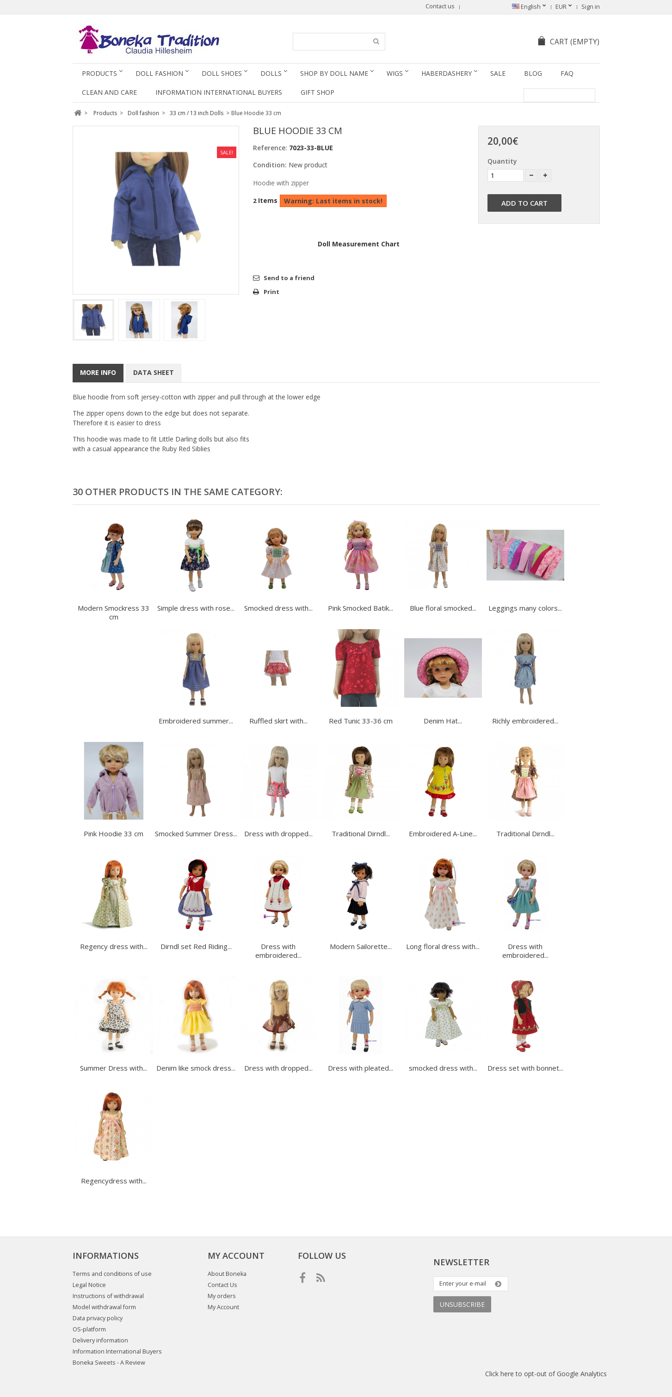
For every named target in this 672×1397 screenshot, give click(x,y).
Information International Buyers (218, 92)
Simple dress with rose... (195, 608)
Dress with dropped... (278, 833)
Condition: (270, 164)
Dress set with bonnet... (525, 1067)
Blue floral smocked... (443, 608)
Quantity (502, 161)
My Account (223, 1307)
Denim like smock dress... (195, 1067)
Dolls (271, 73)
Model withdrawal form (104, 1307)
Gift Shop (317, 92)
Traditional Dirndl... (361, 833)
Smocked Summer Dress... (196, 833)
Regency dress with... (114, 946)
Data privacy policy (98, 1318)
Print (271, 292)
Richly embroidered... (525, 720)
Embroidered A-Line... (443, 833)
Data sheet (153, 372)
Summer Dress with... (113, 1067)
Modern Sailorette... (361, 946)
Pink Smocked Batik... (360, 608)
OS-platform (89, 1329)
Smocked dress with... (278, 608)
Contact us (440, 6)
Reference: (270, 147)
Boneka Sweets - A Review (109, 1362)
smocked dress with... (443, 1067)
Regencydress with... (114, 1180)
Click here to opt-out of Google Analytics (546, 1373)
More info (98, 372)
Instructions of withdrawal (108, 1296)
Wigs (395, 73)
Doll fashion (159, 73)
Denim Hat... (443, 720)
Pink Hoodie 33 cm (113, 833)
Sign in (590, 7)
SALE (498, 73)
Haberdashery (446, 73)
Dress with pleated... (360, 1067)
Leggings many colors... (525, 608)
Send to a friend (289, 278)
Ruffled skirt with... (278, 720)
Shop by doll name (334, 73)
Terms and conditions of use (112, 1274)
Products (99, 73)
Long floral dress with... (443, 946)
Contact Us (222, 1285)
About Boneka (227, 1274)
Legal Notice (89, 1285)
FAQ (567, 73)
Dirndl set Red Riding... (196, 946)
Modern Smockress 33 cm (113, 612)
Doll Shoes (222, 73)
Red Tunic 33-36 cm (361, 720)
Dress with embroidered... (278, 951)
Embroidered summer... (196, 720)
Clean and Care (109, 92)
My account (236, 1255)
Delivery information (100, 1340)
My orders (222, 1296)
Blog (533, 73)
